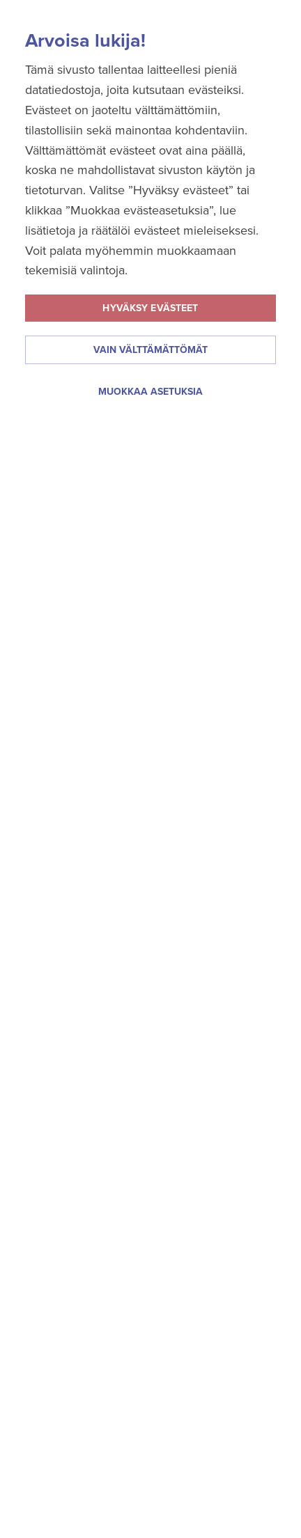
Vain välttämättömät (150, 350)
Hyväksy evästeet (150, 308)
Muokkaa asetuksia (150, 392)
